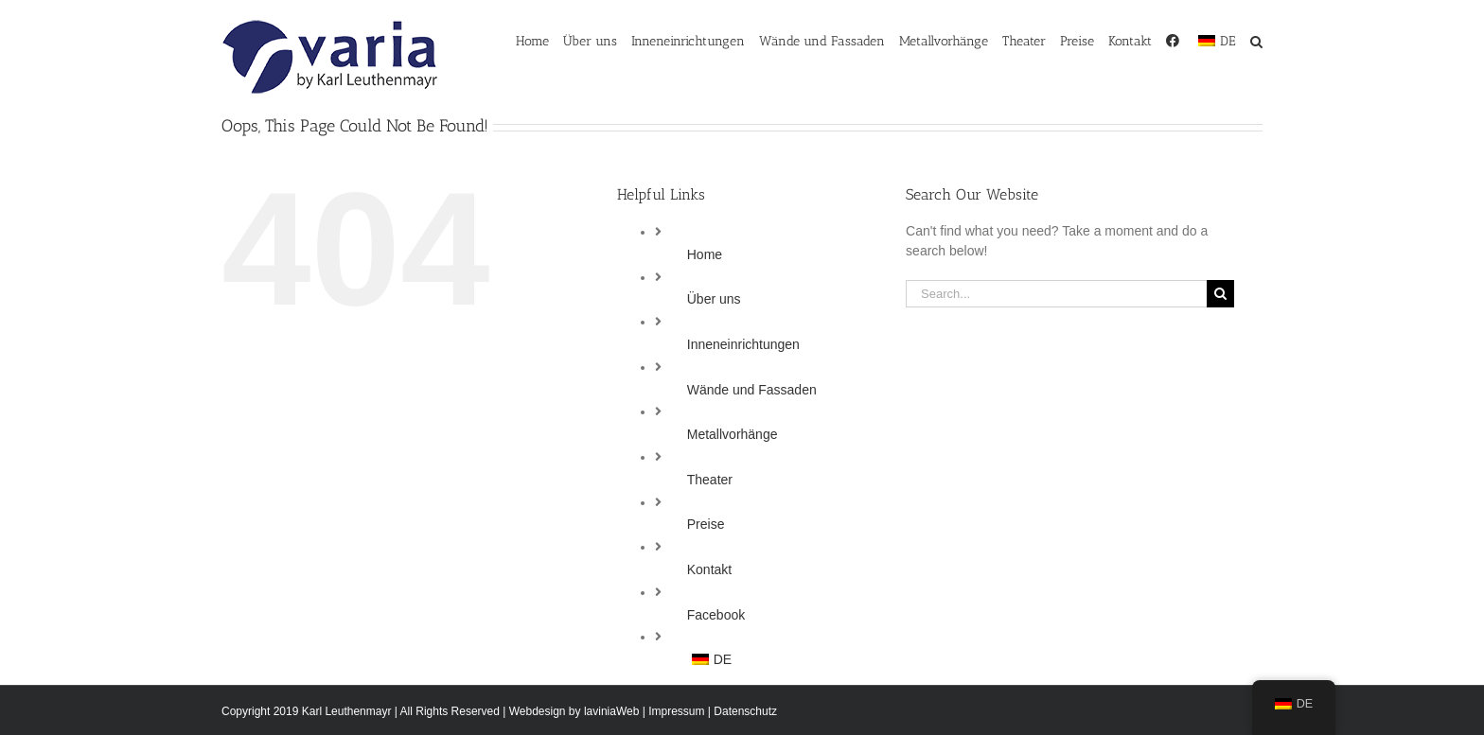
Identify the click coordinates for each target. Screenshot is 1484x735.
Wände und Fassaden (752, 389)
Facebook (716, 614)
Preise (706, 524)
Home (704, 254)
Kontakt (709, 569)
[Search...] (1056, 293)
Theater (710, 479)
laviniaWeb (611, 711)
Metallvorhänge (732, 434)
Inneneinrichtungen (743, 344)
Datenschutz (745, 711)
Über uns (714, 298)
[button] (1256, 39)
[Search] (1220, 293)
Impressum (676, 711)
